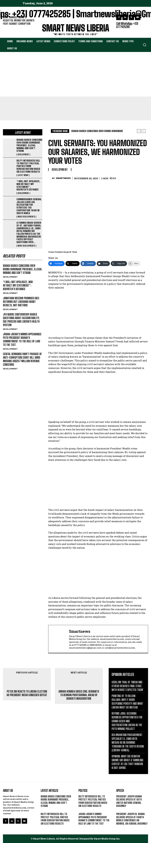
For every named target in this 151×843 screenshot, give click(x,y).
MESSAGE (120, 810)
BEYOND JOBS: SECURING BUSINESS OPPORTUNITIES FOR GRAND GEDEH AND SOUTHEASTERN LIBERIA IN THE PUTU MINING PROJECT (127, 721)
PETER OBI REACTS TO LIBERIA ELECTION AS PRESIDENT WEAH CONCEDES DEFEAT (27, 693)
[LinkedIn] (88, 263)
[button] (144, 44)
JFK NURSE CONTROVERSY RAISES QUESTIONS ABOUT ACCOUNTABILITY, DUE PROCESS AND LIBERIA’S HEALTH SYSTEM (21, 320)
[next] (143, 131)
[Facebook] (56, 263)
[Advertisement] (75, 74)
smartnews (63, 178)
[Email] (103, 263)
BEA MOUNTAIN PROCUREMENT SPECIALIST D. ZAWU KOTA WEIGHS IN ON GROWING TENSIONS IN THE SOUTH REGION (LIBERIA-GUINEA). (128, 742)
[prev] (139, 131)
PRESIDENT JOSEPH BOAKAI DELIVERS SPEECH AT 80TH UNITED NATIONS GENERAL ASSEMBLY (129, 801)
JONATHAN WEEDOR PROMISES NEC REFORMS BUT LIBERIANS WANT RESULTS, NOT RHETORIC (21, 301)
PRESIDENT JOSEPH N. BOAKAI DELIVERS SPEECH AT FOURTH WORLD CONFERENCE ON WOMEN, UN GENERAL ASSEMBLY (131, 818)
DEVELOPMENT (23, 155)
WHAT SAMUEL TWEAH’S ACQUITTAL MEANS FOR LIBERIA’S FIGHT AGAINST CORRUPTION (18, 20)
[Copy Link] (119, 263)
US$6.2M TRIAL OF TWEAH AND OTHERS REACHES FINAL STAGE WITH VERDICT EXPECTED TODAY (127, 686)
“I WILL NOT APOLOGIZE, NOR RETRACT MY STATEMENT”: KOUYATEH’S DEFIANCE (28, 185)
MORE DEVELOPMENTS (26, 217)
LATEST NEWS (23, 175)
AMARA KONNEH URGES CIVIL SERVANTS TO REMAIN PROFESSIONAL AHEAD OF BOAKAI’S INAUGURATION (79, 695)
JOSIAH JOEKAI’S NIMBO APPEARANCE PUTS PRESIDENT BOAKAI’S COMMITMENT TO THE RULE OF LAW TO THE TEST (22, 339)
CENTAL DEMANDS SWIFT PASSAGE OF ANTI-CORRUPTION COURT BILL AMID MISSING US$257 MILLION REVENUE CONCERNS (22, 359)
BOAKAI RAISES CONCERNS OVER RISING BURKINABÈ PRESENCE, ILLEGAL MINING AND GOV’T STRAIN (29, 145)
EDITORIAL (8, 27)
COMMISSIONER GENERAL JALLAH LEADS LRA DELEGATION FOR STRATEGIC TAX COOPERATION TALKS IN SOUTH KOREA (29, 206)
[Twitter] (72, 263)
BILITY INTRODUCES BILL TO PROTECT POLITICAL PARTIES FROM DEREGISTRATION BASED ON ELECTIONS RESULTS (28, 166)
